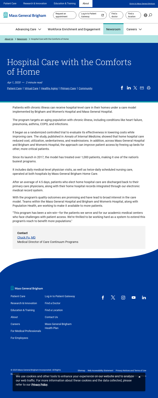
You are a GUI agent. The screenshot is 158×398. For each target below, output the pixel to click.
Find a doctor (115, 15)
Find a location (132, 15)
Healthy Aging (49, 88)
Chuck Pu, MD (26, 237)
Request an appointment (61, 15)
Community (85, 88)
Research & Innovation (35, 3)
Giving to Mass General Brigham (142, 4)
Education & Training (65, 3)
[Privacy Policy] (39, 384)
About (86, 3)
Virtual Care (31, 88)
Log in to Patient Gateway (88, 15)
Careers (134, 29)
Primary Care (68, 88)
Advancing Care (29, 29)
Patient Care (10, 3)
